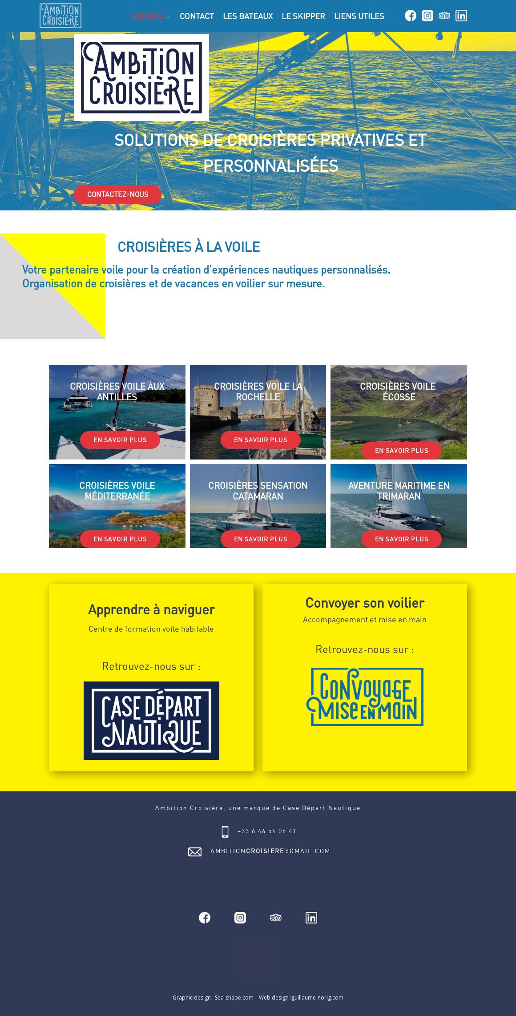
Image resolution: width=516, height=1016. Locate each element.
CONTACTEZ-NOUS (117, 194)
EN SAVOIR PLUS (120, 439)
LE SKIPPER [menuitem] (303, 16)
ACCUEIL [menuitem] (147, 16)
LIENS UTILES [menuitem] (359, 16)
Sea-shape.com (234, 997)
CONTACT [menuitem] (197, 16)
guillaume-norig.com (317, 997)
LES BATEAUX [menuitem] (248, 16)
